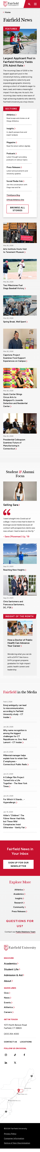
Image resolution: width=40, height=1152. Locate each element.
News (7, 997)
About (7, 981)
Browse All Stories (17, 209)
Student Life (11, 969)
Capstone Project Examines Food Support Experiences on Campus (14, 358)
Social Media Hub (15, 181)
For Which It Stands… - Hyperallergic (14, 801)
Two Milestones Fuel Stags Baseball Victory (13, 287)
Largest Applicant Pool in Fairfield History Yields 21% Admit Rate (19, 61)
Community (18, 907)
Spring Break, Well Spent (14, 321)
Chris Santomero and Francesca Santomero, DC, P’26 (13, 604)
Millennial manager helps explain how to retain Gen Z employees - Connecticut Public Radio (15, 760)
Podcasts (11, 153)
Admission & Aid (13, 975)
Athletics (11, 115)
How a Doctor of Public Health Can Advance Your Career (19, 642)
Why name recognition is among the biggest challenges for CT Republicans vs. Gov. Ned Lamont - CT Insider (15, 736)
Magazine (11, 142)
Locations (26, 1042)
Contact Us (10, 1042)
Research (18, 902)
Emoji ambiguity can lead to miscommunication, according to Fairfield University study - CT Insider (14, 711)
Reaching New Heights (14, 570)
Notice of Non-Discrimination (17, 1143)
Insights (10, 128)
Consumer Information (14, 1138)
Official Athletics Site (15, 200)
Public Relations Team (25, 932)
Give (6, 993)
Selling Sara (10, 505)
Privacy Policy (10, 1134)
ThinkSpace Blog (13, 195)
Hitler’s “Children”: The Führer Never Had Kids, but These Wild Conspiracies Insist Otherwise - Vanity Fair (14, 821)
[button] (29, 4)
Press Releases (13, 167)
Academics (19, 894)
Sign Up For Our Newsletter (18, 864)
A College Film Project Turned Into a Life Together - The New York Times (15, 782)
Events (7, 1002)
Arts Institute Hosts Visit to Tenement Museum (15, 250)
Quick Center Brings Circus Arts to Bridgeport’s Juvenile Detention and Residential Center (15, 400)
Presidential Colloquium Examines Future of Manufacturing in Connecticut (14, 444)
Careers (8, 1012)
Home (8, 12)
